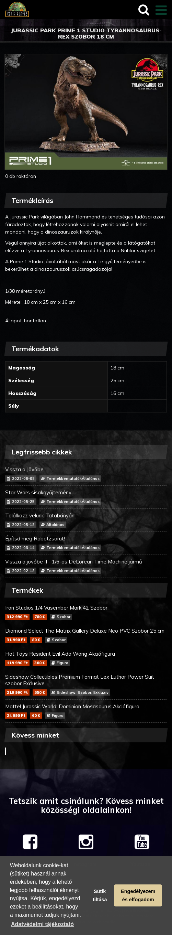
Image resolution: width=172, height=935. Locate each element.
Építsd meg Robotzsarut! (86, 543)
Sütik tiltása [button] (100, 895)
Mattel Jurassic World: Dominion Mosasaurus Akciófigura (86, 711)
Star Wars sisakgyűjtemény (86, 497)
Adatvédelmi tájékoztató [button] (42, 924)
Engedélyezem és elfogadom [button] (138, 895)
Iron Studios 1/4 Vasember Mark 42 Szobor (86, 612)
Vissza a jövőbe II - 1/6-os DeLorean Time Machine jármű (86, 566)
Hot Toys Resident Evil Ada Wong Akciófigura (86, 658)
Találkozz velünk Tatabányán (86, 520)
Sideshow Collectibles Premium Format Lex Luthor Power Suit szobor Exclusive (86, 685)
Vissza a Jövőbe (86, 474)
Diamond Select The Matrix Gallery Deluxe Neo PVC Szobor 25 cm (86, 635)
